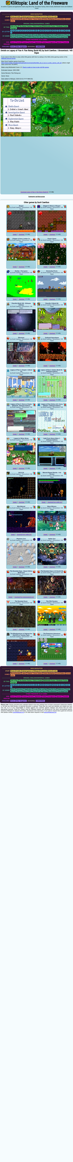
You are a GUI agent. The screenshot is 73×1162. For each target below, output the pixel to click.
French (24, 42)
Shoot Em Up (37, 37)
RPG (29, 37)
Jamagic (13, 28)
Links (55, 16)
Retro (25, 37)
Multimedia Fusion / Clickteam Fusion (55, 26)
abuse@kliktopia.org (50, 712)
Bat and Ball (43, 35)
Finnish (18, 42)
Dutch (13, 42)
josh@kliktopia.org (18, 712)
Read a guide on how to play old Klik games (36, 67)
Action (13, 35)
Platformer (60, 35)
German (30, 42)
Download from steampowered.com (24, 597)
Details (15, 234)
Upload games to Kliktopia (30, 16)
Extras (50, 16)
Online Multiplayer (49, 19)
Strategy (19, 37)
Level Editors (61, 19)
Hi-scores (43, 16)
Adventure (19, 35)
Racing (13, 37)
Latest (24, 19)
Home (13, 16)
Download (21, 234)
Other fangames (21, 46)
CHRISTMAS (40, 46)
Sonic (13, 46)
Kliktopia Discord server (8, 58)
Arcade (35, 35)
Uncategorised (62, 37)
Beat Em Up (52, 35)
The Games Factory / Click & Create (30, 26)
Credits (18, 16)
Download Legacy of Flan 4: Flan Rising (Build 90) (34, 192)
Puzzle (67, 35)
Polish (44, 42)
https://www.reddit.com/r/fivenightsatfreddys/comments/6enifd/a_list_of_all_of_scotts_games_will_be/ (31, 63)
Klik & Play (14, 26)
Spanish (59, 42)
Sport (44, 37)
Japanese (38, 42)
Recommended (16, 19)
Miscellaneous (52, 37)
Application (28, 35)
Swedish (65, 42)
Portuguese (51, 42)
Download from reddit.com (55, 502)
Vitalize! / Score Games (34, 19)
